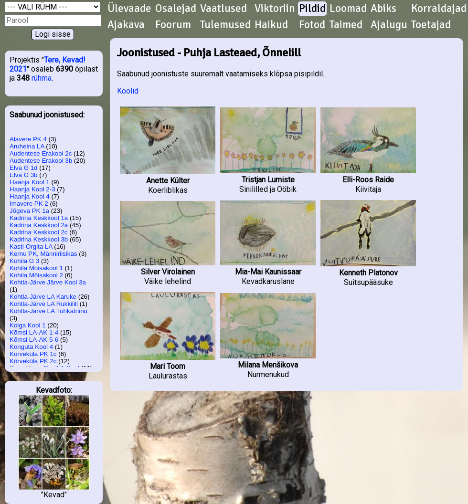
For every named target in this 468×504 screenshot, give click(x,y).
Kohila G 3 (24, 260)
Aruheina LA (27, 146)
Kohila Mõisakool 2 (36, 275)
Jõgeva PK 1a (29, 210)
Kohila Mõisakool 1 (36, 268)
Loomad (348, 8)
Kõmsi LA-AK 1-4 (34, 332)
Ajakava (126, 25)
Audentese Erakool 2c (41, 153)
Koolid (127, 90)
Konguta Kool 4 (31, 346)
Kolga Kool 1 (28, 325)
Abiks (383, 8)
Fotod (312, 25)
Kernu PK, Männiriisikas (43, 253)
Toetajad (431, 25)
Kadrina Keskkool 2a (39, 225)
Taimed (346, 25)
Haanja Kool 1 (30, 182)
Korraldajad (439, 8)
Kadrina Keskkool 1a (39, 217)
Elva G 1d (24, 167)
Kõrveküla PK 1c (33, 353)
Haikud (271, 25)
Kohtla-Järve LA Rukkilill (44, 303)
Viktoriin (275, 8)
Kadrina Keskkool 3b (39, 239)
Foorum (173, 25)
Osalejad (175, 8)
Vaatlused (223, 8)
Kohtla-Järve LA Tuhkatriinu (48, 311)
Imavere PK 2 (29, 203)
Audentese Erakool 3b (41, 160)
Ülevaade (129, 8)
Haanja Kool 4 (30, 196)
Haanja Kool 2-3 (32, 189)
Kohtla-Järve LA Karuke (43, 296)
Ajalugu (389, 25)
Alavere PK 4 (28, 139)
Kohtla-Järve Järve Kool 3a (48, 282)
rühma (42, 78)
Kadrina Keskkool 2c (39, 232)
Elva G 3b (24, 174)
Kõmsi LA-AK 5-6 (34, 339)
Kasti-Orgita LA (31, 246)
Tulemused (225, 25)
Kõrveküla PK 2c (33, 361)
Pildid (312, 8)
